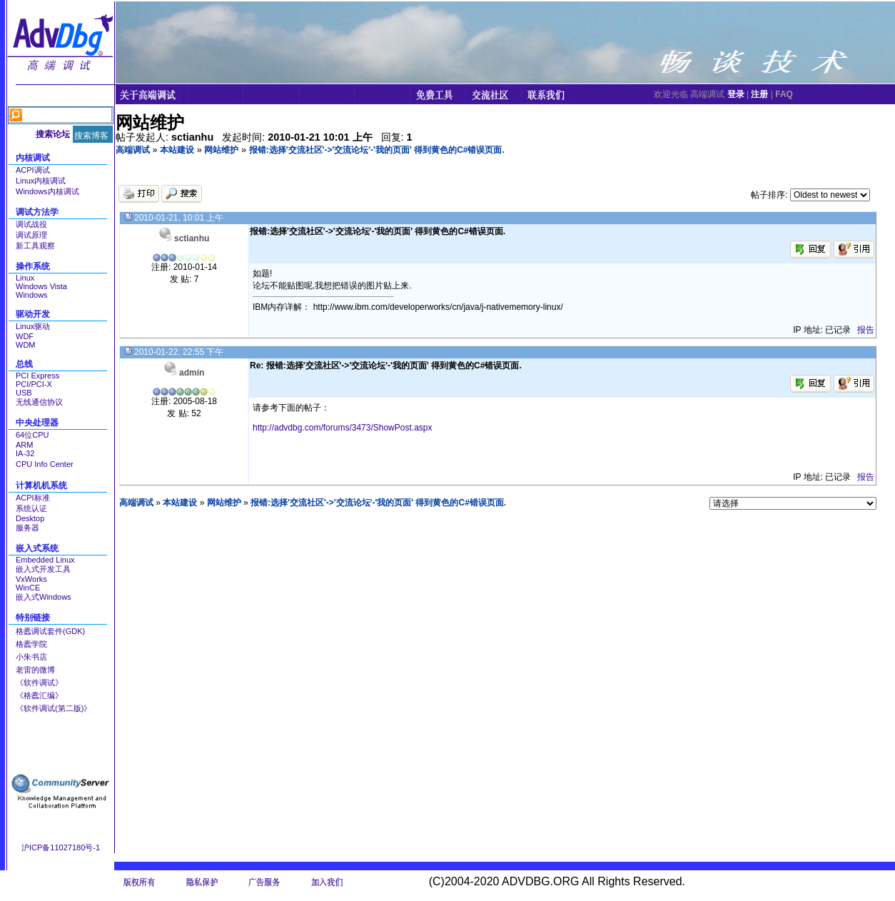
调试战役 (31, 224)
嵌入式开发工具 (43, 569)
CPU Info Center (45, 464)
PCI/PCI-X (34, 384)
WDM (26, 345)
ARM (24, 445)
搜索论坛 (53, 134)
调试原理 (31, 235)
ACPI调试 (33, 170)
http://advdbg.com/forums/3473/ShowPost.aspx (342, 428)
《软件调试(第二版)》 (53, 708)
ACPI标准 (33, 497)
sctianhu (191, 238)
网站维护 (221, 150)
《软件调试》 (39, 682)
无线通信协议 (39, 402)
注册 (759, 94)
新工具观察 (35, 245)
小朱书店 (31, 657)
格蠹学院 (31, 644)
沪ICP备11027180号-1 (60, 847)
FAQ (784, 94)
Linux (25, 277)
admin (191, 373)
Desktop (30, 518)
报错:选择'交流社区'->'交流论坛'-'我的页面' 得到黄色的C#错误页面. (377, 150)
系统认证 (31, 508)
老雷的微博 (35, 669)
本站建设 (177, 150)
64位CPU (32, 435)
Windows (32, 295)
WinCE (28, 587)
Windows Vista (41, 286)
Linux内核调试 (41, 180)
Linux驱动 (33, 326)
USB (24, 392)
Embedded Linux (45, 559)
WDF (25, 336)
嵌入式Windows (43, 597)
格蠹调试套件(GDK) (50, 631)
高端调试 (133, 150)
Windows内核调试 (47, 191)
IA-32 (25, 453)
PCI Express (37, 375)
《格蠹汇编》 (39, 695)
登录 (735, 94)
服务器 (27, 527)
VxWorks (31, 579)
